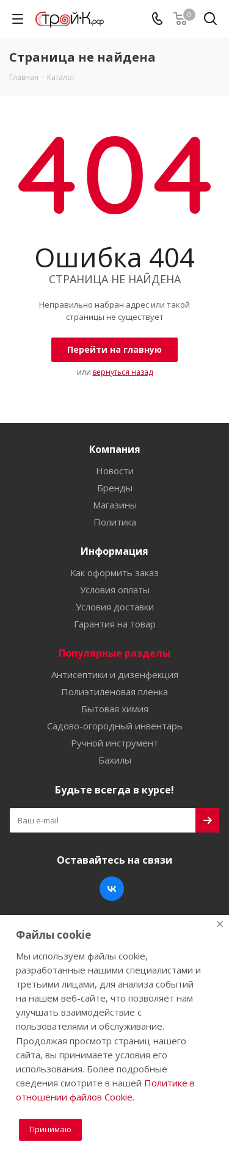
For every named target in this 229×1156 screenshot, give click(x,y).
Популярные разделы (114, 653)
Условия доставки (115, 607)
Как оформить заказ (114, 572)
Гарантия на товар (115, 624)
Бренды (115, 488)
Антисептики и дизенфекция (114, 674)
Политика (114, 522)
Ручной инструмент (114, 743)
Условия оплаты (115, 589)
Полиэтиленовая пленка (114, 691)
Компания (114, 449)
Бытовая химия (114, 709)
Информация (114, 551)
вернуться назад (123, 372)
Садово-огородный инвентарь (115, 726)
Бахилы (114, 760)
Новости (115, 470)
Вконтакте (112, 888)
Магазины (115, 505)
